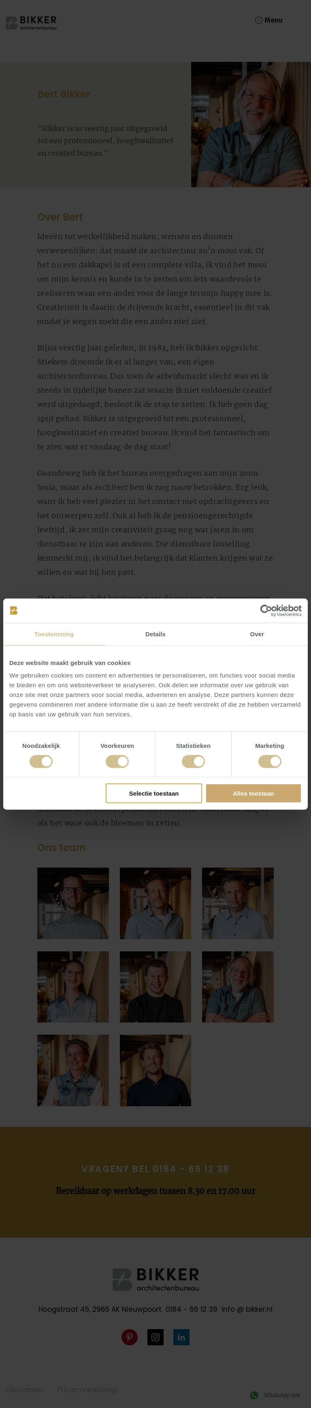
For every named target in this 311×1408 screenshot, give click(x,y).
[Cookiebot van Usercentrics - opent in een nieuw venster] (266, 610)
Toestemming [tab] (54, 633)
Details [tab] (155, 633)
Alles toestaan (253, 793)
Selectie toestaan (154, 793)
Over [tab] (257, 633)
